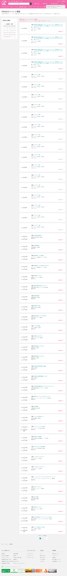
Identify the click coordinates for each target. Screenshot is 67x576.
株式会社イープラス (55, 553)
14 (5, 32)
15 (7, 32)
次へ (47, 538)
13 (4, 32)
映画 (44, 6)
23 (9, 34)
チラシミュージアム (30, 557)
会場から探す (45, 3)
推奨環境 (15, 559)
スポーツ (12, 6)
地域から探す (37, 3)
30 (4, 28)
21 (5, 34)
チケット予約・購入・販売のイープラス (15, 1)
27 (4, 36)
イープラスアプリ (30, 553)
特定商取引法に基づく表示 (6, 559)
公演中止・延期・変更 (17, 557)
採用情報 (53, 557)
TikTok (43, 561)
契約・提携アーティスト (56, 559)
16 (9, 32)
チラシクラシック (30, 555)
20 (4, 34)
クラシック (30, 6)
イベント (16, 6)
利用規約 (3, 553)
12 (14, 30)
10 (11, 30)
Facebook (43, 555)
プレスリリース (55, 555)
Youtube (43, 557)
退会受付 (15, 555)
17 (11, 32)
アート (34, 6)
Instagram (43, 559)
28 (5, 36)
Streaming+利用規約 (5, 555)
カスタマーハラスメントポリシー (19, 563)
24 (11, 34)
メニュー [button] (62, 3)
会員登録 (63, 1)
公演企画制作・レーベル (56, 561)
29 (7, 36)
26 (14, 34)
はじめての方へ (16, 561)
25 (12, 34)
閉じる (64, 5)
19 (14, 32)
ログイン (59, 1)
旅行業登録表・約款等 (5, 563)
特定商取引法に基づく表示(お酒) (7, 561)
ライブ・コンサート (5, 6)
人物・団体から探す (54, 3)
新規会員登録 (15, 553)
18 (12, 32)
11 (12, 30)
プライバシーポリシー (5, 557)
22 (7, 34)
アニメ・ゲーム (40, 6)
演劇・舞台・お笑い (23, 6)
